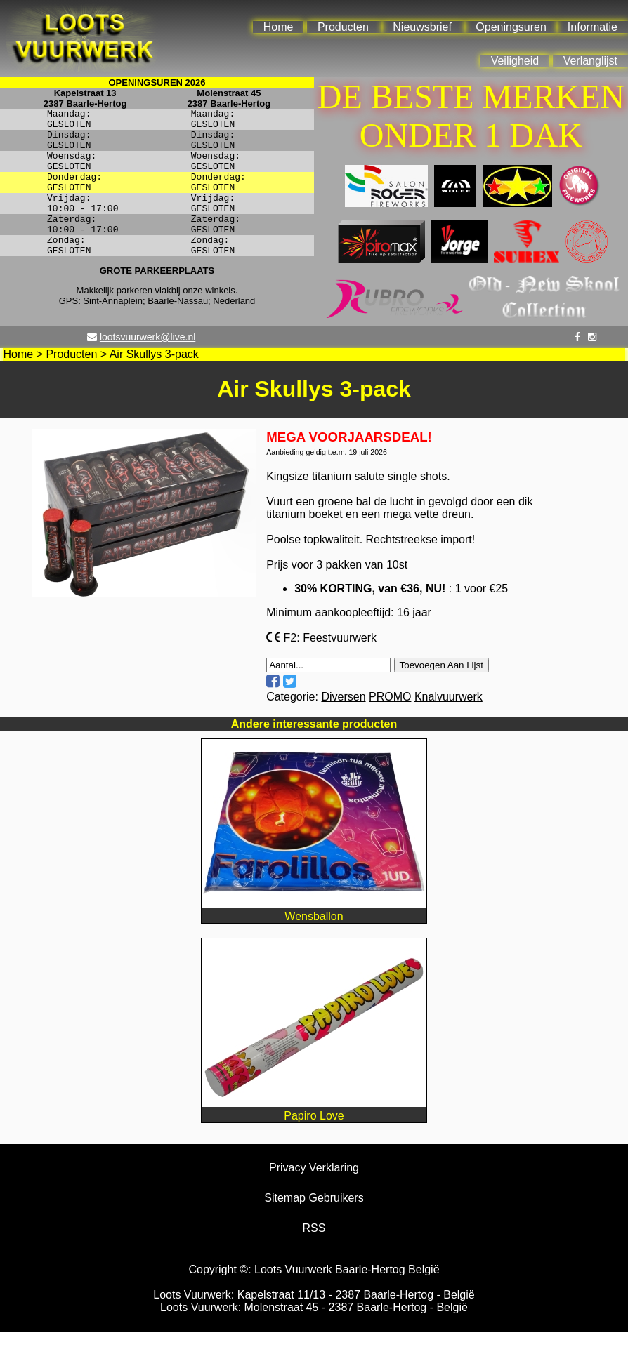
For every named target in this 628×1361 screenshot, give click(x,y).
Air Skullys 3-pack (154, 384)
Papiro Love (314, 1139)
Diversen (343, 726)
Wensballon (314, 939)
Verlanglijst (590, 61)
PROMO (390, 726)
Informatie (592, 27)
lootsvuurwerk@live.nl (147, 366)
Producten (343, 27)
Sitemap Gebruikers (313, 1227)
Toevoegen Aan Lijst (441, 694)
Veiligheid (515, 61)
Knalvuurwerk (448, 726)
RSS (314, 1257)
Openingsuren (511, 27)
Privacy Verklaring (314, 1197)
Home (278, 27)
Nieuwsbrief (422, 27)
